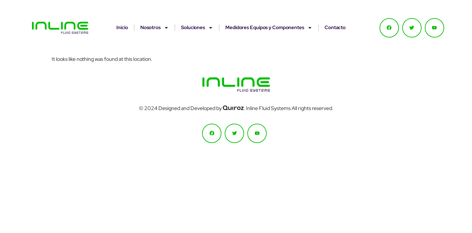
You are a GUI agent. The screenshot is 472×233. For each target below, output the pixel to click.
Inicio (122, 27)
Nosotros (154, 27)
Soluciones (197, 27)
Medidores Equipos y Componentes (268, 27)
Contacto (335, 27)
